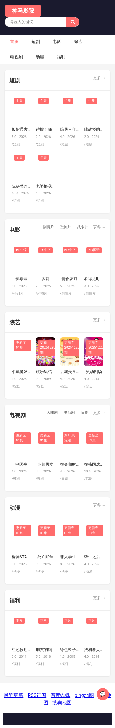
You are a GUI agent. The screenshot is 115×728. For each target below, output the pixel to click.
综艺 (78, 41)
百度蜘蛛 (60, 695)
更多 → (99, 78)
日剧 (84, 412)
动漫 (40, 56)
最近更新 (13, 695)
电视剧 (16, 56)
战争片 (82, 227)
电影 (56, 41)
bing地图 (84, 695)
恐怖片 (65, 227)
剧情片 (48, 227)
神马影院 (23, 10)
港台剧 (69, 412)
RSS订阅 (37, 695)
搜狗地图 (62, 703)
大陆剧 (52, 412)
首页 (14, 41)
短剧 (35, 41)
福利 (61, 56)
